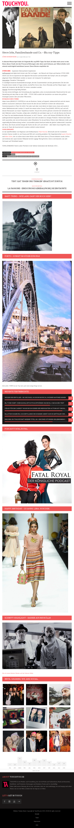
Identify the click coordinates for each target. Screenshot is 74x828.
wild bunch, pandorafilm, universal (23, 152)
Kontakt (37, 814)
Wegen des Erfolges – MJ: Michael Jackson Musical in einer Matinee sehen (35, 397)
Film (13, 154)
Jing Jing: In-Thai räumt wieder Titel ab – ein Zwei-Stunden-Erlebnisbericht (36, 419)
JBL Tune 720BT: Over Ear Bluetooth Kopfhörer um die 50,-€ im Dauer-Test (34, 403)
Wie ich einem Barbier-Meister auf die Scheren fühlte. (17, 673)
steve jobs (35, 156)
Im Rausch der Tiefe (24, 156)
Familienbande (12, 156)
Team (37, 818)
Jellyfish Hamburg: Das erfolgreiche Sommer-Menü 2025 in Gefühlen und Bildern (37, 414)
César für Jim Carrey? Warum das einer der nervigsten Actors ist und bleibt (36, 408)
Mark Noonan (43, 132)
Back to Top (36, 771)
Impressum (37, 821)
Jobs (37, 825)
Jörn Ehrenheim (9, 57)
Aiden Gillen (9, 136)
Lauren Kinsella (66, 134)
